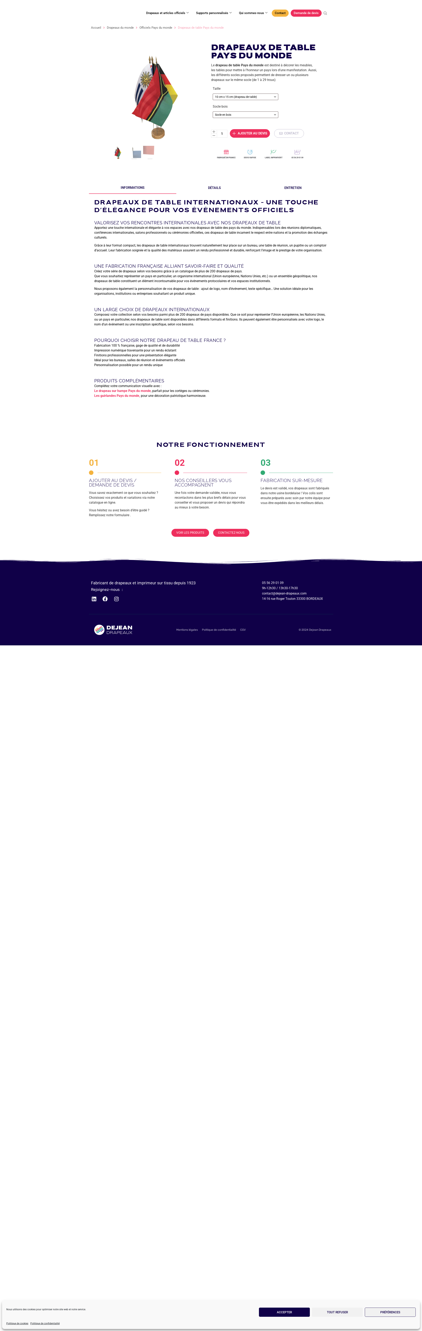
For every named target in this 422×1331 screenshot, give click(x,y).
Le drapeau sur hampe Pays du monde (122, 391)
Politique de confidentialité (45, 1323)
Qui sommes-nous (253, 13)
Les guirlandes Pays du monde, (117, 396)
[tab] (132, 188)
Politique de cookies (17, 1323)
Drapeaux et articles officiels (167, 13)
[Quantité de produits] (222, 81)
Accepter (284, 1312)
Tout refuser (337, 1312)
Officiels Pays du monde (155, 27)
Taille (216, 36)
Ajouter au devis (249, 81)
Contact (280, 13)
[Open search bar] (326, 13)
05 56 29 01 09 (297, 158)
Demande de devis (306, 13)
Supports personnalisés (214, 13)
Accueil (96, 27)
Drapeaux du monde (120, 27)
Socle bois (220, 54)
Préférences (390, 1312)
